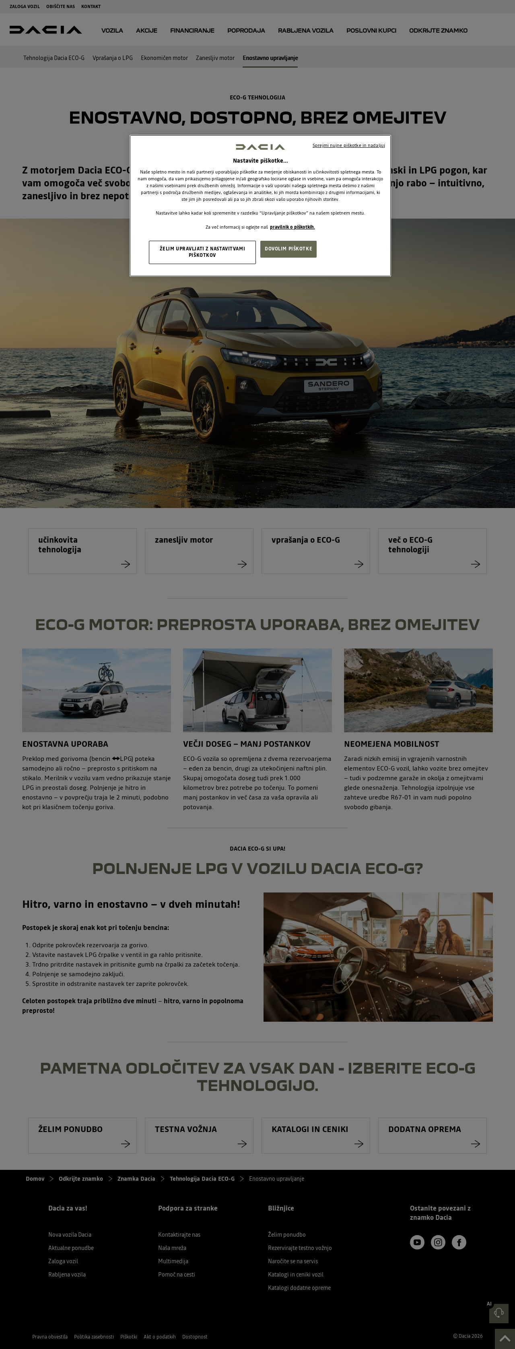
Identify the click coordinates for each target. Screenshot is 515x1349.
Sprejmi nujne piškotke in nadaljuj (349, 145)
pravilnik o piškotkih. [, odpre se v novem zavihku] (292, 227)
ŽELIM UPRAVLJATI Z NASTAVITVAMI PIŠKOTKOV (202, 252)
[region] (260, 205)
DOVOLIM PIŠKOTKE (288, 249)
